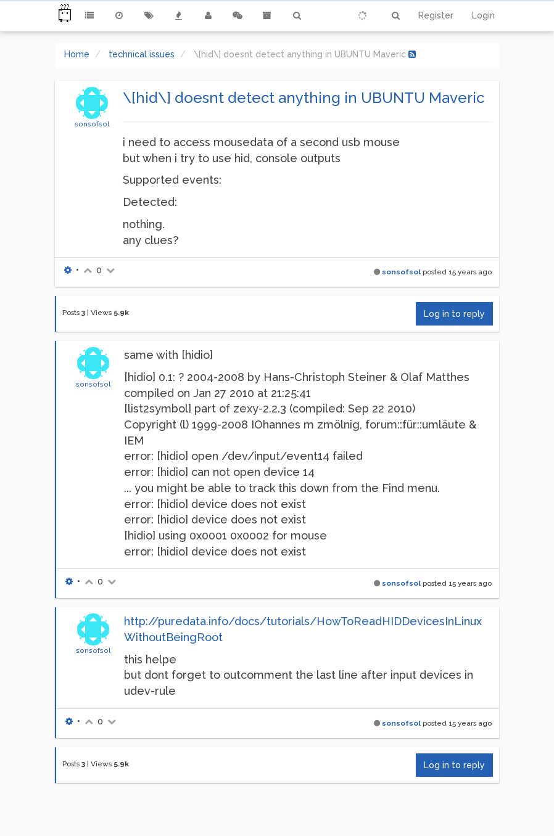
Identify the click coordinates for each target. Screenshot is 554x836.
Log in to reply (454, 314)
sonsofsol (92, 124)
